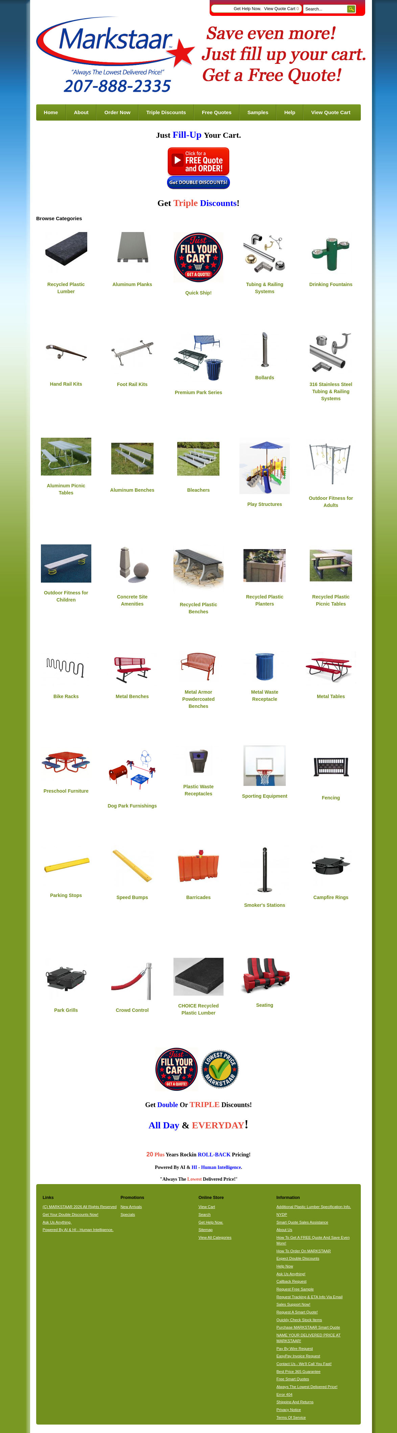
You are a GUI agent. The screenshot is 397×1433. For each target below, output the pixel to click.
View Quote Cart (281, 8)
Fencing (331, 797)
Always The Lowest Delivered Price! (307, 1387)
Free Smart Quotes (293, 1379)
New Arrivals (131, 1207)
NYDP (282, 1214)
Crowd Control (132, 1010)
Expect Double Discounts (298, 1258)
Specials (127, 1214)
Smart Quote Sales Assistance (302, 1222)
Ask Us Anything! (291, 1274)
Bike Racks (66, 696)
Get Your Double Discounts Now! (70, 1214)
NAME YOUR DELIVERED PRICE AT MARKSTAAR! (309, 1338)
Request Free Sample (295, 1289)
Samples (258, 112)
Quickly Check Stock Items (299, 1320)
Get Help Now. (247, 8)
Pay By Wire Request (295, 1349)
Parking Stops (66, 895)
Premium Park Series (198, 392)
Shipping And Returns (295, 1402)
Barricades (198, 897)
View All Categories (214, 1237)
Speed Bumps (132, 897)
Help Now (285, 1266)
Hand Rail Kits (66, 384)
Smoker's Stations (264, 905)
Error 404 (285, 1394)
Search (204, 1214)
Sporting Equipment (264, 796)
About (81, 112)
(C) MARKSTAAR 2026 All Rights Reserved (80, 1207)
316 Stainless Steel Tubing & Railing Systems (331, 391)
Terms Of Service (291, 1417)
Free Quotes (217, 112)
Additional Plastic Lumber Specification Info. (314, 1207)
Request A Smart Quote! (297, 1312)
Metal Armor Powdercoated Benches (198, 699)
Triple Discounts (166, 112)
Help (290, 112)
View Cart (206, 1207)
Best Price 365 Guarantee (299, 1372)
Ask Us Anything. (57, 1222)
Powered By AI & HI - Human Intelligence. (78, 1230)
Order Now (117, 112)
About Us (285, 1230)
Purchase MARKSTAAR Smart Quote (308, 1327)
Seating (264, 1005)
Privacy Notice (289, 1410)
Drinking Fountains (331, 284)
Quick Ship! (198, 293)
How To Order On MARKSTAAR (304, 1251)
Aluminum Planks (132, 284)
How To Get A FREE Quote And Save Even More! (313, 1240)
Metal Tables (331, 696)
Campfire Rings (330, 897)
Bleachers (198, 490)
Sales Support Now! (293, 1304)
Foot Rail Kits (132, 384)
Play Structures (264, 504)
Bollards (264, 377)
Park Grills (66, 1010)
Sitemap (205, 1230)
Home (51, 112)
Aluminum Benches (132, 490)
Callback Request (292, 1281)
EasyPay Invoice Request (298, 1356)
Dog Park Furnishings (132, 806)
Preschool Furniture (66, 791)
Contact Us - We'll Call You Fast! (304, 1364)
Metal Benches (132, 696)
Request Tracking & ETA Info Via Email (310, 1297)
